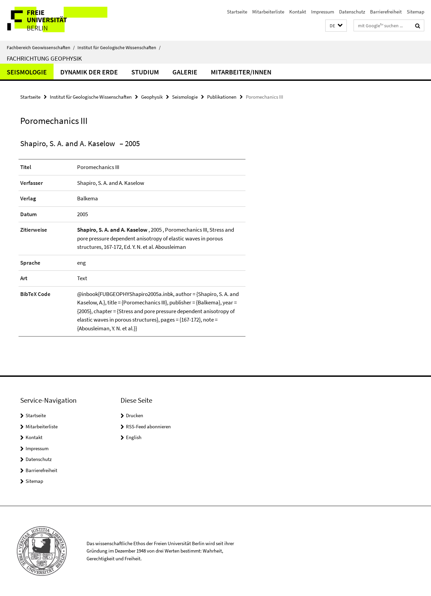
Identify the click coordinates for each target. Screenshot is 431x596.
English (133, 437)
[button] (336, 26)
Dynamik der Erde (89, 72)
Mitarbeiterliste (268, 11)
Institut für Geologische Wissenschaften (119, 47)
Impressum (322, 11)
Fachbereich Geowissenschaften (41, 47)
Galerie (184, 72)
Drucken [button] (134, 415)
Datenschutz (352, 11)
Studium (145, 72)
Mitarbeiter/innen (241, 72)
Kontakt (297, 11)
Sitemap (415, 11)
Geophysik (152, 97)
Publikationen (221, 97)
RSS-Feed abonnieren (148, 426)
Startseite (237, 11)
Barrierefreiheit (386, 11)
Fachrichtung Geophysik (44, 58)
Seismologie (27, 72)
